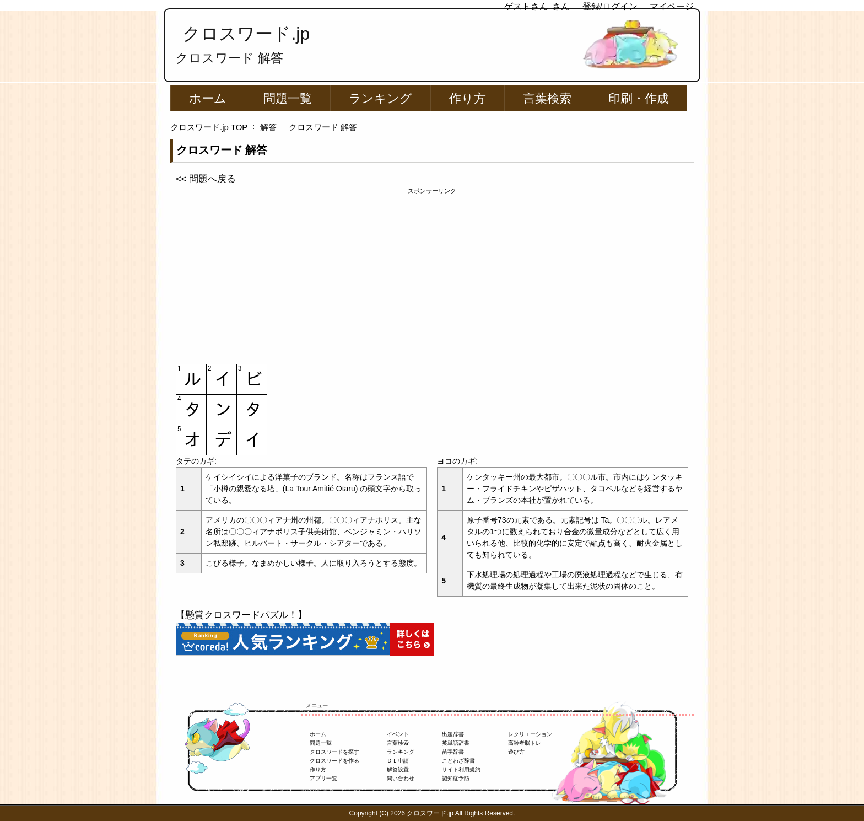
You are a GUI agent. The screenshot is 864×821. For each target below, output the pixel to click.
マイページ (672, 6)
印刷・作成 (638, 98)
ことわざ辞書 (458, 761)
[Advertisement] (432, 273)
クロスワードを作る (334, 761)
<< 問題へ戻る (206, 179)
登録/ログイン (610, 6)
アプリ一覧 (323, 778)
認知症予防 (455, 778)
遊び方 (516, 752)
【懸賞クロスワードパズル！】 (241, 615)
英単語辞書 (455, 743)
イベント (398, 734)
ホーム (207, 98)
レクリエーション (530, 734)
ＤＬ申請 (398, 761)
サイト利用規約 (461, 769)
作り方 (467, 98)
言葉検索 (547, 98)
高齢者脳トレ (524, 743)
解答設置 (398, 769)
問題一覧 (287, 98)
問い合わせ (400, 778)
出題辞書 (453, 734)
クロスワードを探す (334, 752)
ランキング (380, 98)
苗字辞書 (453, 752)
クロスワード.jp (246, 34)
